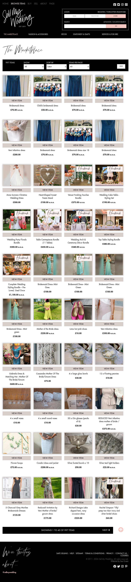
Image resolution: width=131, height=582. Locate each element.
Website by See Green (119, 561)
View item (17, 101)
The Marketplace (11, 34)
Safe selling (62, 553)
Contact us (121, 553)
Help (72, 553)
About (43, 4)
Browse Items (18, 4)
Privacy (109, 553)
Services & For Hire (110, 34)
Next (106, 530)
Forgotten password (116, 12)
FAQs (51, 4)
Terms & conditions (94, 553)
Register (101, 12)
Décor (64, 34)
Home (5, 4)
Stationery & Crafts (81, 34)
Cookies (124, 556)
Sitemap (79, 553)
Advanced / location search (114, 22)
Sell (36, 4)
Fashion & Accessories (38, 34)
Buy (29, 4)
